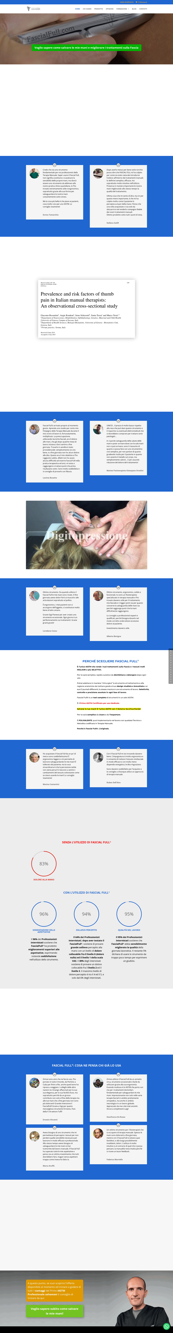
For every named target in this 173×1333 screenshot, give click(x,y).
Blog (134, 9)
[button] (166, 1326)
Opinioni (109, 9)
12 (170, 679)
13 (170, 681)
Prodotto (98, 9)
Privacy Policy (96, 1309)
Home (77, 9)
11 (170, 676)
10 (170, 674)
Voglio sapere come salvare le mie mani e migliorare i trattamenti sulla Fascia (86, 47)
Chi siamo (87, 9)
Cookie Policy (110, 1309)
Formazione (121, 9)
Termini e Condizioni (126, 1309)
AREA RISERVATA (127, 2)
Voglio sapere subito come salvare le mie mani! (54, 1283)
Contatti (143, 9)
